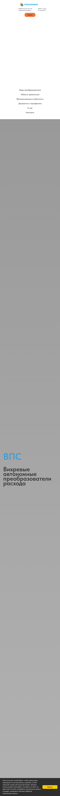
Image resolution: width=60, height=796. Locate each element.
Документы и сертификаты (30, 103)
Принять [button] (50, 787)
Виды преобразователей (30, 90)
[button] (18, 793)
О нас (30, 108)
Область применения (30, 94)
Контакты (30, 112)
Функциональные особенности (30, 99)
